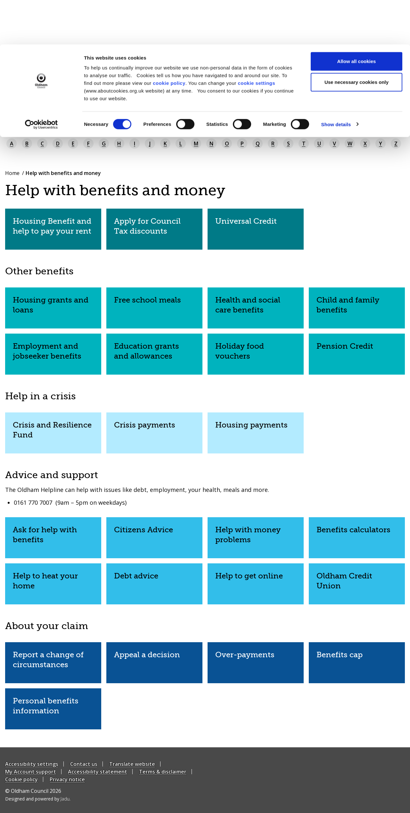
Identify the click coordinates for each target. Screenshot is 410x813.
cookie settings (256, 38)
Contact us (83, 763)
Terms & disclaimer (162, 771)
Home (12, 173)
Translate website (132, 763)
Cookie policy (21, 779)
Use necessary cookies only (356, 38)
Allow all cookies (356, 17)
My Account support (30, 771)
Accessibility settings (31, 763)
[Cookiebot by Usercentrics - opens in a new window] (41, 80)
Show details (336, 80)
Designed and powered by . (37, 799)
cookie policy (169, 38)
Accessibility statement (97, 771)
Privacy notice (67, 779)
